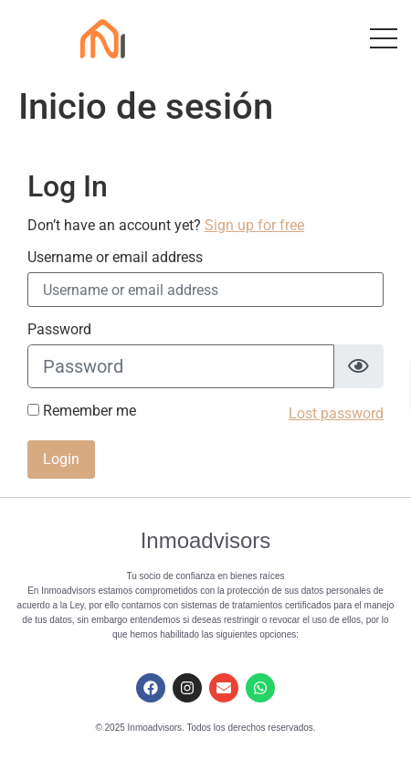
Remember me (81, 411)
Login (61, 459)
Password (59, 329)
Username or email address (115, 257)
